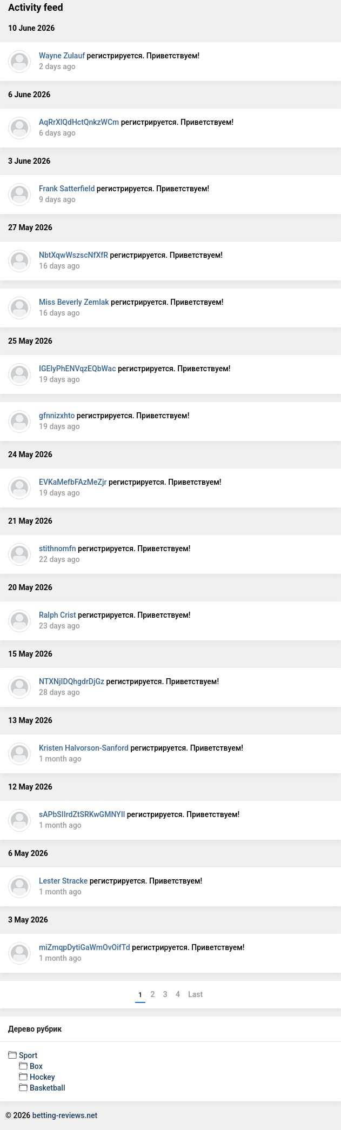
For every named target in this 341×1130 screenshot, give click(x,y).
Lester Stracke (63, 881)
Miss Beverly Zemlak (74, 302)
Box (36, 1066)
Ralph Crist (57, 615)
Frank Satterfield (67, 188)
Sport (28, 1055)
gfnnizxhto (57, 415)
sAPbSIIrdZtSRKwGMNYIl (82, 814)
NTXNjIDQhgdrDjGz (71, 681)
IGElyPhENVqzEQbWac (77, 368)
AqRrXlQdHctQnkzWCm (79, 122)
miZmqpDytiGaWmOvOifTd (84, 947)
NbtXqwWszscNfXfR (73, 255)
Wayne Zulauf (62, 55)
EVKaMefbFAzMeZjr (72, 482)
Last (195, 994)
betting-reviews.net (64, 1115)
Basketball (47, 1088)
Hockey (42, 1077)
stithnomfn (57, 548)
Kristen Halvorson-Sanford (84, 748)
